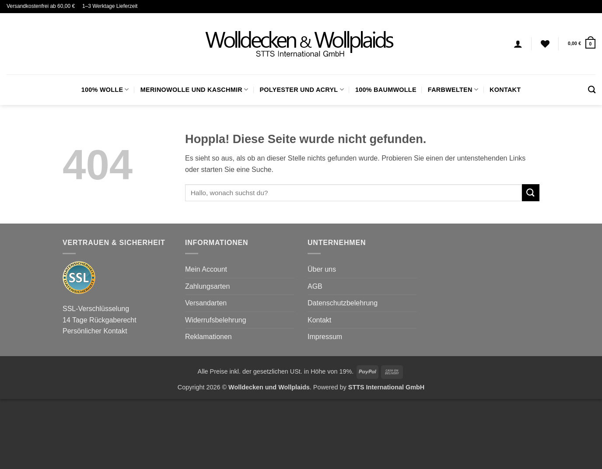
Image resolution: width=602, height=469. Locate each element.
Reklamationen (208, 336)
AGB (315, 286)
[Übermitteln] (530, 192)
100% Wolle (105, 89)
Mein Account (206, 269)
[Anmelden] (518, 43)
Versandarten (206, 303)
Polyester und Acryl (301, 89)
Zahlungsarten (207, 286)
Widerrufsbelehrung (215, 320)
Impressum (325, 336)
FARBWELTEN (453, 89)
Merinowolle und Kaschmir (194, 89)
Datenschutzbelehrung (343, 303)
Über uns (322, 269)
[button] (581, 43)
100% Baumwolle (385, 89)
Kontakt (505, 89)
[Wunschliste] (545, 43)
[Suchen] (591, 90)
